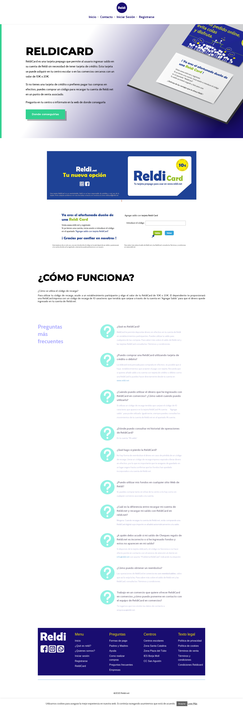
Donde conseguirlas (45, 114)
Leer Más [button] (192, 703)
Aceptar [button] (182, 703)
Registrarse (146, 17)
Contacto (106, 17)
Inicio (92, 17)
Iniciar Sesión (126, 17)
